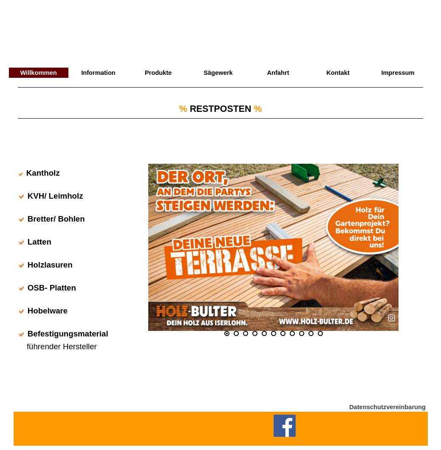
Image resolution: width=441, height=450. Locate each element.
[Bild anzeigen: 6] (273, 333)
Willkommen (38, 72)
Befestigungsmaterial (68, 333)
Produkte (158, 72)
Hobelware (48, 310)
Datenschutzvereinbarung (387, 407)
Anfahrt (278, 72)
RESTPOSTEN (221, 109)
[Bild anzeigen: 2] (236, 333)
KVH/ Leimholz (55, 195)
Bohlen (71, 218)
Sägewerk (218, 72)
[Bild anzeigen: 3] (245, 333)
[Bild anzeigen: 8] (292, 333)
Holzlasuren (50, 264)
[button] (273, 247)
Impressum (397, 72)
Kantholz (43, 172)
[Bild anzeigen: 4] (255, 333)
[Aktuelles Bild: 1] (227, 333)
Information (98, 72)
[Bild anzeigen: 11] (320, 333)
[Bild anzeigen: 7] (283, 333)
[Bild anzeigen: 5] (264, 333)
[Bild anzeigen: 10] (311, 333)
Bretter (41, 218)
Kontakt (338, 72)
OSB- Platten (52, 287)
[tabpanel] (220, 119)
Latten (39, 241)
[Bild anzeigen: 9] (301, 333)
